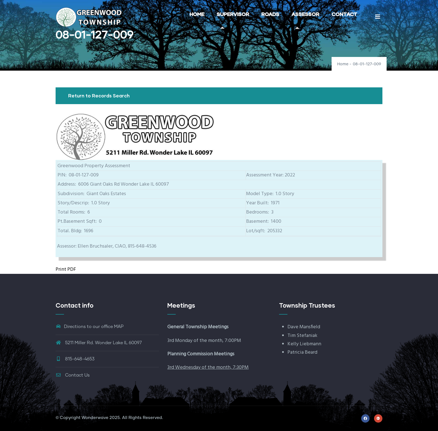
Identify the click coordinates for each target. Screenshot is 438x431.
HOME (197, 14)
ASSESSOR (305, 14)
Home (342, 64)
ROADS (270, 14)
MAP (118, 326)
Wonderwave (95, 418)
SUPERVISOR (233, 14)
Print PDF (66, 269)
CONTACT (344, 14)
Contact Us (73, 375)
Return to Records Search (99, 96)
